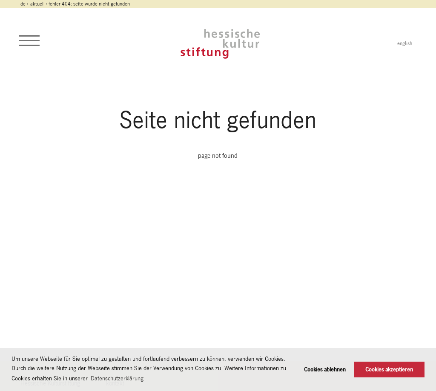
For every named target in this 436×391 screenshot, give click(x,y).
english (404, 43)
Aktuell (37, 4)
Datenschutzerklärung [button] (117, 378)
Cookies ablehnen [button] (325, 369)
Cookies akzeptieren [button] (389, 369)
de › (24, 4)
